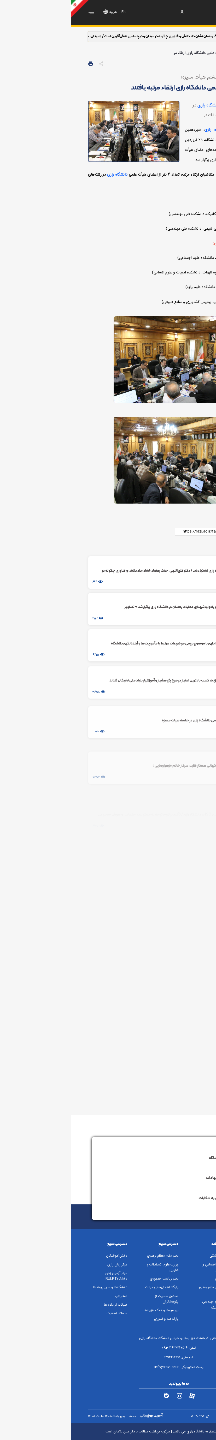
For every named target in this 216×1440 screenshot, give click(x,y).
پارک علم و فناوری (95, 1319)
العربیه (43, 12)
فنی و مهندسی (189, 1282)
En (52, 12)
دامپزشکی (146, 1256)
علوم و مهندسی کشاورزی (142, 1304)
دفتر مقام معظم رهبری (92, 1256)
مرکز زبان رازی (46, 1265)
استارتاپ (50, 1296)
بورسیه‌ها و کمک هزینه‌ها (90, 1310)
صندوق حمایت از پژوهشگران (96, 1299)
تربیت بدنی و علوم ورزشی (186, 1293)
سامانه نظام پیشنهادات (161, 1178)
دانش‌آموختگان (45, 1256)
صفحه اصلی (189, 53)
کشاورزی (193, 1265)
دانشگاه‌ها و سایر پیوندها (39, 1287)
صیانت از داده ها (44, 1305)
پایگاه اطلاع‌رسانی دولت (91, 1287)
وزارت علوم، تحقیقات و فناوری (92, 1267)
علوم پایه (193, 1256)
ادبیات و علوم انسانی (185, 1273)
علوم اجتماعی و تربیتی (142, 1267)
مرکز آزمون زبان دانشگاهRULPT (45, 1276)
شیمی (148, 1279)
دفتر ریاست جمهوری (93, 1279)
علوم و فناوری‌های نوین (140, 1290)
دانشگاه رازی (138, 105)
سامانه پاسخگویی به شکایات (158, 1198)
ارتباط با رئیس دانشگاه (163, 1157)
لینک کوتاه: (188, 531)
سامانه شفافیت (46, 1313)
